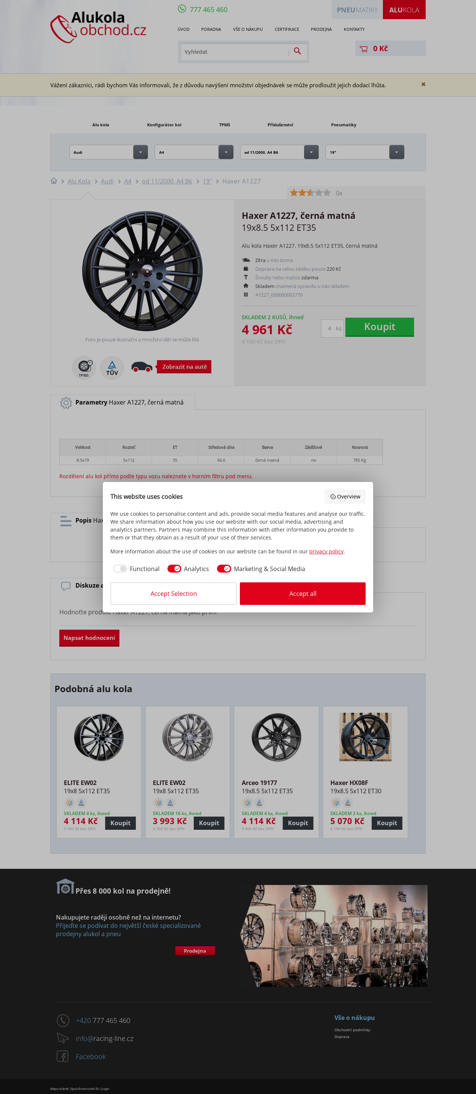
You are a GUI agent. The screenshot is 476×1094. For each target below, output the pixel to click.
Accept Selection (174, 593)
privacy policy (326, 551)
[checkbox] (135, 568)
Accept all (302, 593)
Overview (345, 496)
